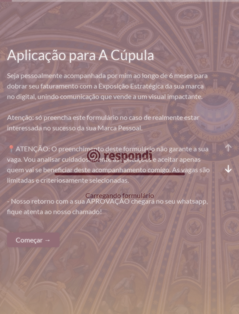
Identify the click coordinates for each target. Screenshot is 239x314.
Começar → (33, 240)
